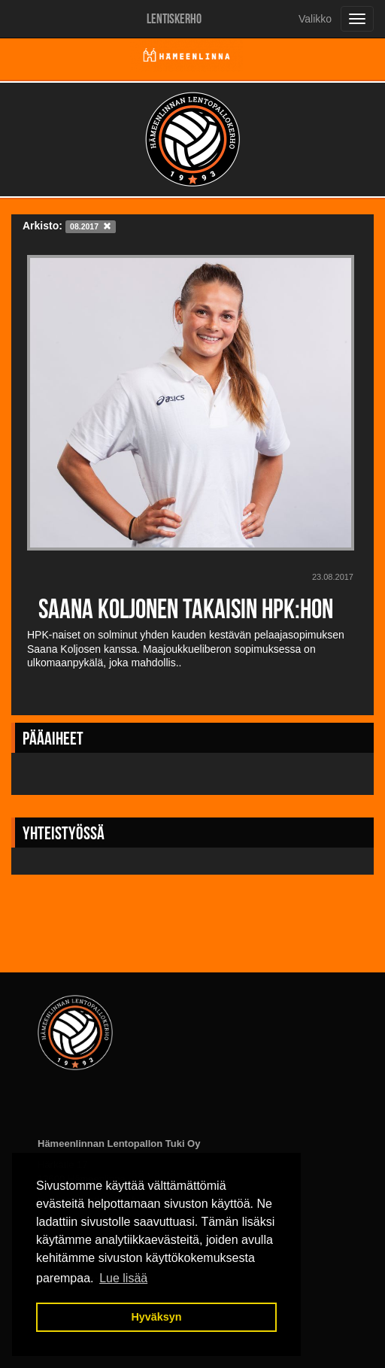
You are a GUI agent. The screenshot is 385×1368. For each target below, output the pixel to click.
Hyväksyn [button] (156, 1317)
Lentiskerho (174, 18)
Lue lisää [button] (123, 1278)
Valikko (315, 19)
